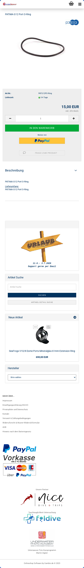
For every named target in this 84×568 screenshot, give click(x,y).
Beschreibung (14, 170)
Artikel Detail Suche (42, 302)
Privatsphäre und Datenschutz (15, 409)
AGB (4, 427)
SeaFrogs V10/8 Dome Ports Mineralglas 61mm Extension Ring (42, 351)
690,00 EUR (42, 357)
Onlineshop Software (32, 563)
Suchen (42, 295)
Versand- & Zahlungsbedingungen (17, 418)
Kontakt (6, 414)
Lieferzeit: (9, 97)
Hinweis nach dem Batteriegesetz (17, 432)
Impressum (7, 401)
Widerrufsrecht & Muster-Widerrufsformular (21, 423)
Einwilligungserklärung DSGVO (15, 405)
